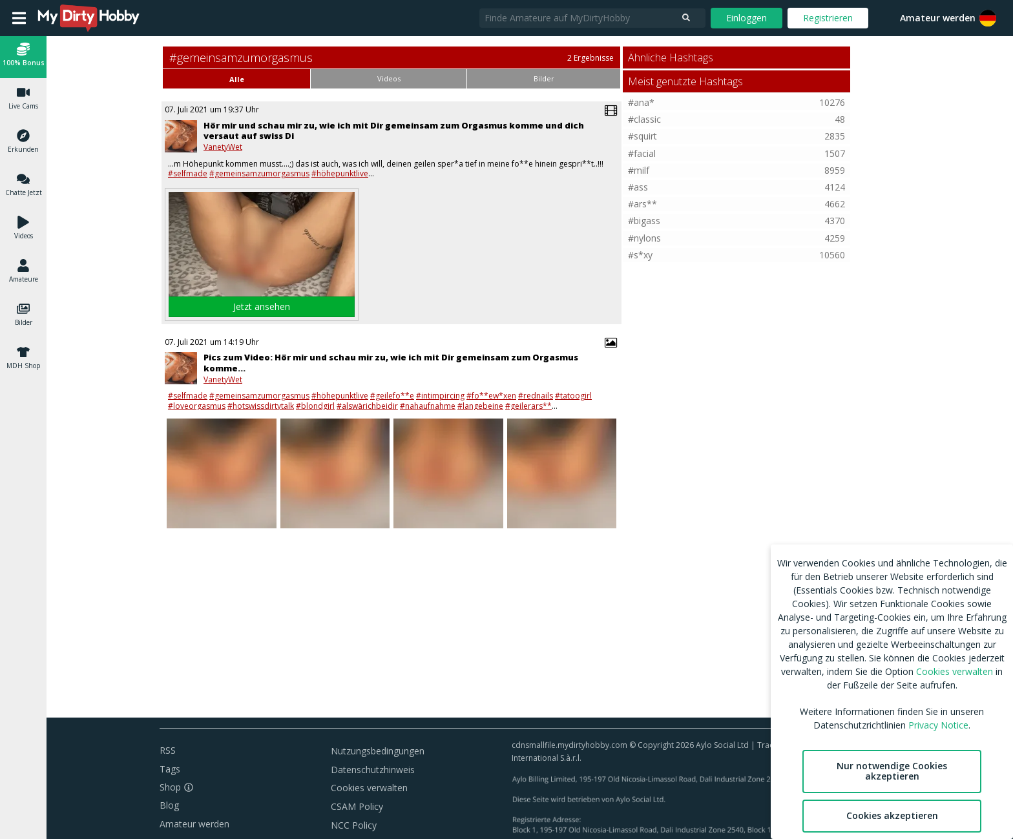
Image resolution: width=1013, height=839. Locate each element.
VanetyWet (223, 147)
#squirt (642, 136)
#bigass (644, 220)
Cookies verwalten (369, 788)
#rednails (535, 395)
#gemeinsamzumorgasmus (259, 173)
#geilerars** (528, 405)
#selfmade (187, 173)
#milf (638, 170)
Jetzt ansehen (261, 306)
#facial (642, 153)
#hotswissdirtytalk (260, 405)
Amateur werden (938, 18)
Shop (170, 787)
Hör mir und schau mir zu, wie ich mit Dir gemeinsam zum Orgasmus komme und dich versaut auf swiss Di (394, 130)
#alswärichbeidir (367, 405)
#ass (638, 187)
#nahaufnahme (427, 405)
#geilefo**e (392, 395)
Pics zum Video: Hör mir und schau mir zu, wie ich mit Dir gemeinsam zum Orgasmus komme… (391, 362)
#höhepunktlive (339, 173)
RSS (168, 750)
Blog (169, 805)
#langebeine (480, 405)
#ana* (641, 102)
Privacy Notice (938, 725)
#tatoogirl (573, 395)
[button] (23, 56)
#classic (644, 119)
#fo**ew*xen (491, 395)
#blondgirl (315, 405)
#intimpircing (440, 395)
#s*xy (640, 255)
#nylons (644, 238)
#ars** (642, 204)
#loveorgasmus (196, 405)
